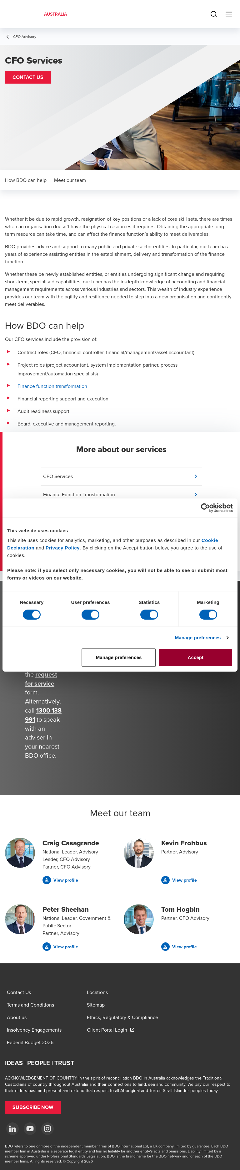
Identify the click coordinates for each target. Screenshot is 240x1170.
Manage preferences (198, 637)
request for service (41, 679)
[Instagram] (47, 1128)
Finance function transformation (52, 386)
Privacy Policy (63, 547)
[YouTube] (30, 1128)
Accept (196, 657)
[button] (28, 77)
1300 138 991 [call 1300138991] (43, 715)
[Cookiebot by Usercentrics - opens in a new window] (205, 508)
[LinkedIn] (12, 1128)
